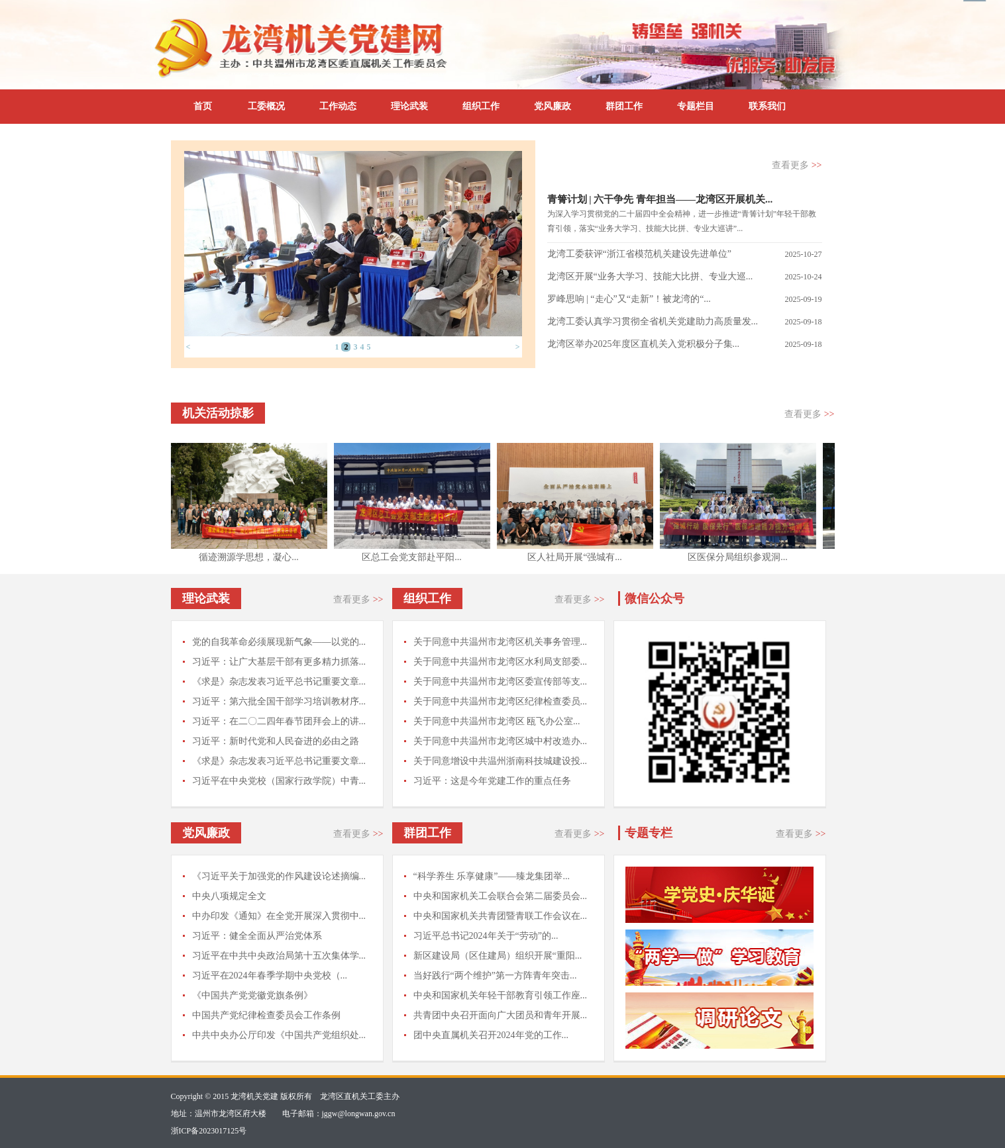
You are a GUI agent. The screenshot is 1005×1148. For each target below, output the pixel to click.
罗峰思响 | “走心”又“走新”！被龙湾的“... (629, 299)
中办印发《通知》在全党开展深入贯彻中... (279, 916)
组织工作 (481, 106)
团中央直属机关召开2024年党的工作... (491, 1035)
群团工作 (624, 106)
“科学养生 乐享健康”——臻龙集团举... (491, 876)
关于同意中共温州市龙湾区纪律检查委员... (500, 701)
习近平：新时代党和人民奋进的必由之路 (275, 741)
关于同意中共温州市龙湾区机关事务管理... (500, 642)
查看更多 (796, 165)
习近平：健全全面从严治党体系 (257, 936)
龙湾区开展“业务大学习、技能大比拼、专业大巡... (650, 276)
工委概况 (266, 106)
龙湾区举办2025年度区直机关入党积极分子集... (643, 344)
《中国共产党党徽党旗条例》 (252, 995)
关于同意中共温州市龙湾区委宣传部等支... (500, 682)
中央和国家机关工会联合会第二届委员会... (500, 896)
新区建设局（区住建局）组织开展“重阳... (497, 956)
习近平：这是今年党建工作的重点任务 (492, 781)
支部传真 (648, 165)
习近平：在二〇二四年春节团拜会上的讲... (279, 721)
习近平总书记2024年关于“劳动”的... (485, 936)
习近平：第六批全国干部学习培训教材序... (279, 701)
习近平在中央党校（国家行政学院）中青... (279, 781)
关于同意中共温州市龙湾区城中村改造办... (500, 741)
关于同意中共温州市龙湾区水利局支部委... (500, 662)
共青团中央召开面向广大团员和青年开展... (500, 1015)
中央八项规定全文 (229, 896)
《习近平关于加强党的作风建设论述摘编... (279, 876)
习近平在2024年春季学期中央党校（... (270, 976)
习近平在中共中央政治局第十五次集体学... (279, 956)
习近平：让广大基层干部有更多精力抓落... (279, 662)
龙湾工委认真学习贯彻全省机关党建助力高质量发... (653, 321)
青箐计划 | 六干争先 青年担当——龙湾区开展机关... (660, 199)
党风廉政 (552, 106)
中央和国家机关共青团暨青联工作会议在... (500, 916)
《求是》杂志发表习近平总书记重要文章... (279, 682)
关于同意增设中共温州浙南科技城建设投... (500, 761)
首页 (202, 106)
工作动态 (337, 106)
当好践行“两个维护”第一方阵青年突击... (495, 976)
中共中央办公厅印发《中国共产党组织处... (279, 1035)
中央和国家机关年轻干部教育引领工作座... (500, 995)
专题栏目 (695, 106)
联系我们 (767, 106)
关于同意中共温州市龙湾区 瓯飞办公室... (496, 721)
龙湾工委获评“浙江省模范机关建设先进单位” (639, 254)
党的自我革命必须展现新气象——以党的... (279, 642)
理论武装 (409, 106)
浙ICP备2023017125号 (209, 1130)
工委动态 (579, 165)
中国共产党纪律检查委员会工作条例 (266, 1015)
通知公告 (717, 165)
